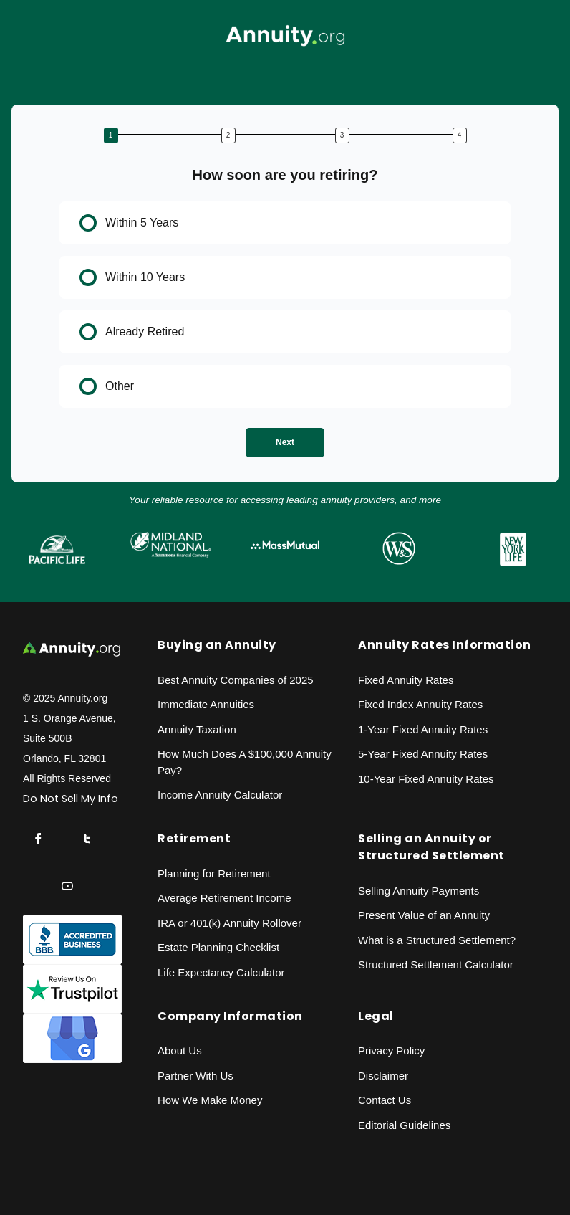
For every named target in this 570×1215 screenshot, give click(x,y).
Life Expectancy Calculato (219, 972)
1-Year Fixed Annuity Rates (423, 729)
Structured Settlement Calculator (435, 964)
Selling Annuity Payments (418, 891)
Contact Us (384, 1100)
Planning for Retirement (214, 873)
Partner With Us (195, 1075)
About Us (180, 1050)
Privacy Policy (391, 1050)
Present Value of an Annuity (424, 915)
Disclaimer (383, 1075)
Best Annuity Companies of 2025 (236, 680)
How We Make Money (210, 1100)
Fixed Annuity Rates (405, 680)
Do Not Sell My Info (70, 798)
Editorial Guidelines (404, 1125)
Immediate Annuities (206, 704)
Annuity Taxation (197, 729)
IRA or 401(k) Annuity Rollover (229, 923)
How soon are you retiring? (285, 175)
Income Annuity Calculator (220, 794)
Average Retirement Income (224, 898)
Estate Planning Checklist (218, 947)
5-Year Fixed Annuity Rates (423, 754)
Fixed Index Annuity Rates (420, 704)
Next (285, 442)
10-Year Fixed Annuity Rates (426, 779)
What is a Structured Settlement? (437, 940)
